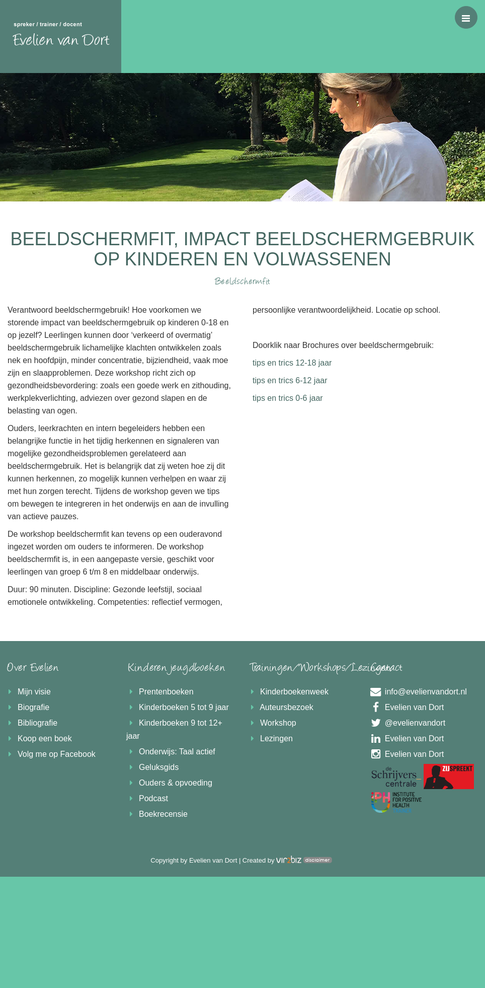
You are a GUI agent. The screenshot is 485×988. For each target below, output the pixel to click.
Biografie (27, 707)
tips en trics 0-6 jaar (288, 398)
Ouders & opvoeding (169, 783)
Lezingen (270, 738)
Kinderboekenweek (288, 691)
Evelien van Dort (406, 707)
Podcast (147, 798)
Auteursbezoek (280, 707)
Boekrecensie (157, 814)
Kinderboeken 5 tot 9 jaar (177, 707)
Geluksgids (152, 767)
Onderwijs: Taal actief (170, 751)
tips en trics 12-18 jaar (292, 363)
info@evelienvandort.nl (418, 691)
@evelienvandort (407, 723)
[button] (466, 17)
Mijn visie (28, 691)
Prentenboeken (160, 691)
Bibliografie (31, 723)
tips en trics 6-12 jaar (290, 380)
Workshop (272, 723)
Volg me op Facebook (50, 754)
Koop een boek (38, 738)
